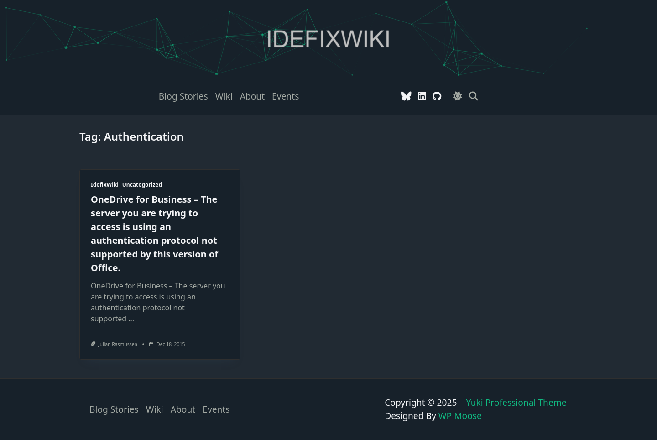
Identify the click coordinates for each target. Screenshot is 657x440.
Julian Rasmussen (118, 344)
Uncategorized (142, 185)
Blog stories (183, 96)
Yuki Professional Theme (516, 402)
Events (285, 96)
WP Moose (460, 415)
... (131, 319)
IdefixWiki (105, 185)
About (252, 96)
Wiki (224, 96)
